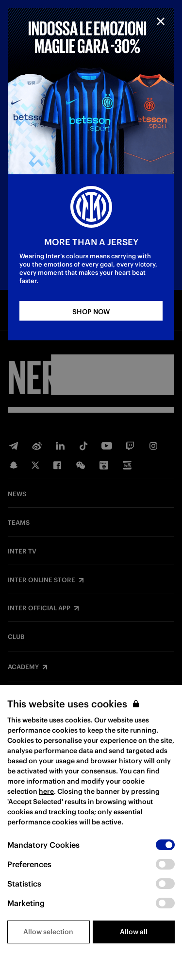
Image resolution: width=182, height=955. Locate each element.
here (46, 791)
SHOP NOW (91, 311)
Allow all (134, 931)
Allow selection (48, 931)
